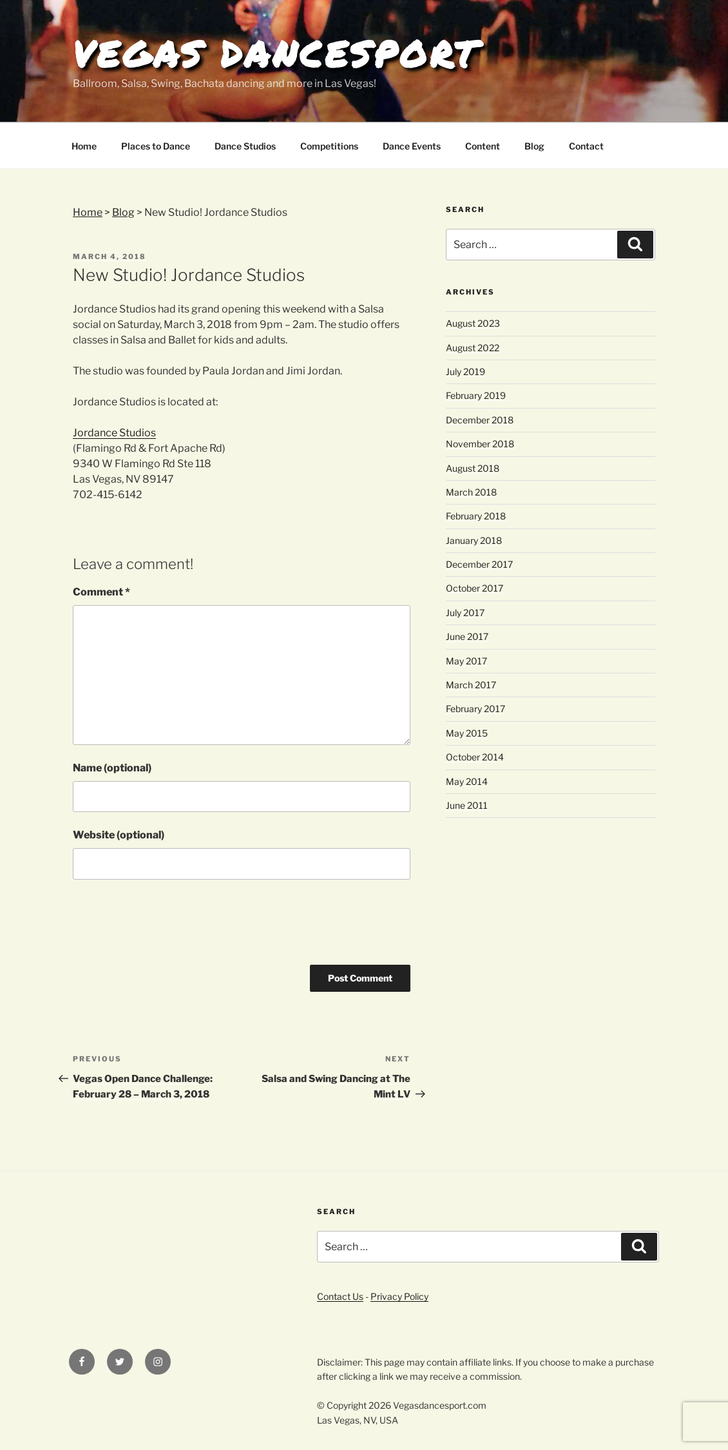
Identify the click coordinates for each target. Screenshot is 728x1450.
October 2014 (475, 756)
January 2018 (474, 540)
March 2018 (471, 492)
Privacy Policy (399, 1296)
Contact (586, 145)
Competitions (329, 145)
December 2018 (479, 419)
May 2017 (466, 660)
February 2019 (476, 395)
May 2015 (467, 733)
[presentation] (171, 927)
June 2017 (467, 636)
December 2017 (479, 564)
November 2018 (480, 443)
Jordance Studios (114, 433)
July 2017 (465, 612)
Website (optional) (118, 835)
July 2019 (465, 371)
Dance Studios (245, 145)
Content (482, 145)
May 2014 (467, 781)
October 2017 (474, 588)
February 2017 (475, 708)
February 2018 (476, 515)
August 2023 (473, 323)
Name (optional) (112, 768)
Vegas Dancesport (276, 53)
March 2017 (471, 684)
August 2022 (472, 347)
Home (84, 145)
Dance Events (412, 145)
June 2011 (467, 805)
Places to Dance (155, 145)
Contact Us (340, 1296)
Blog (534, 145)
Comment (101, 592)
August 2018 (472, 468)
